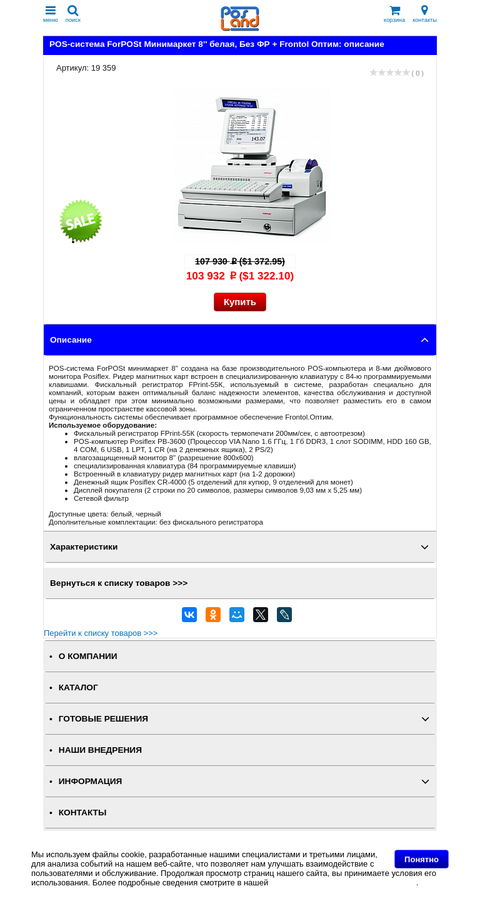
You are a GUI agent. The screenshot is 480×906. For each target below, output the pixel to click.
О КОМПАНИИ (88, 656)
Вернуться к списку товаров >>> (119, 583)
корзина (394, 14)
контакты (424, 14)
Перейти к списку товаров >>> (101, 633)
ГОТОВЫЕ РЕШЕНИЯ (103, 718)
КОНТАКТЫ (82, 812)
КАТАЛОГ (78, 687)
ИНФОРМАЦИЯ (90, 781)
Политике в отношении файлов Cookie (343, 882)
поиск (73, 14)
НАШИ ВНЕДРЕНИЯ (100, 750)
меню (50, 14)
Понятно (421, 859)
